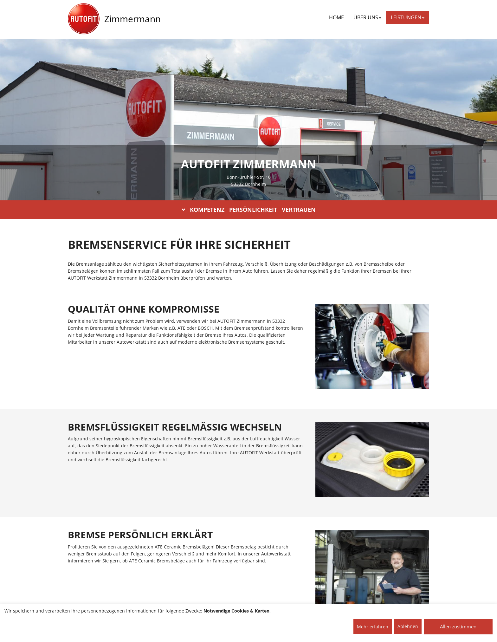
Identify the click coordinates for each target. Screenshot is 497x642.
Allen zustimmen (458, 626)
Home (336, 17)
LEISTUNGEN (407, 17)
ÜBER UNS (367, 17)
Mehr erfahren (372, 627)
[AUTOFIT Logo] (83, 19)
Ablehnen (407, 626)
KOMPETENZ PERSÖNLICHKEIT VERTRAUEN (249, 209)
